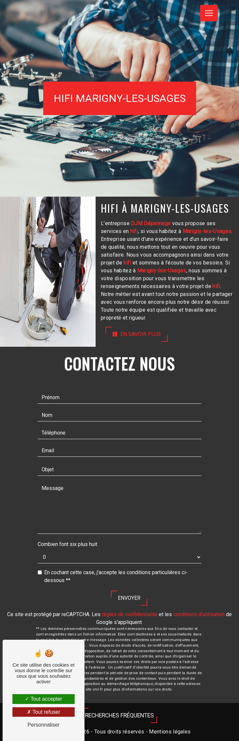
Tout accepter (43, 699)
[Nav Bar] (209, 13)
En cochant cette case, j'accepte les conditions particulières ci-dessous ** (116, 576)
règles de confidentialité (129, 614)
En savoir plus (136, 334)
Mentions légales (169, 732)
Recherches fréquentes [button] (119, 715)
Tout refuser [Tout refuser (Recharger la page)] (43, 712)
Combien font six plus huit (67, 544)
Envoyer (129, 598)
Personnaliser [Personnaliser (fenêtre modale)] (44, 725)
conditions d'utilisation (199, 614)
